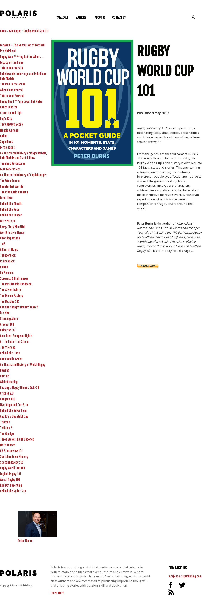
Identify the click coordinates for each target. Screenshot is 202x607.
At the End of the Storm (14, 342)
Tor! (2, 244)
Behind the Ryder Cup (13, 491)
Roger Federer (8, 107)
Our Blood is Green (11, 359)
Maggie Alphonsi (9, 130)
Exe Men (4, 313)
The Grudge (7, 434)
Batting (4, 376)
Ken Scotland (7, 221)
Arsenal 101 (7, 324)
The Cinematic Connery (14, 192)
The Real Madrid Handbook (16, 284)
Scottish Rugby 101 (11, 462)
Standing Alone (9, 319)
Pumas (4, 267)
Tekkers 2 (6, 428)
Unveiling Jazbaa (10, 238)
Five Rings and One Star (14, 405)
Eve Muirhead (8, 51)
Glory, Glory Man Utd (12, 227)
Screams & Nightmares (14, 278)
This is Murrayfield (11, 68)
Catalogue (15, 31)
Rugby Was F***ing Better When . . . (22, 57)
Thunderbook (8, 255)
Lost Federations (10, 169)
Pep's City (6, 119)
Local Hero (6, 198)
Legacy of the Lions (11, 62)
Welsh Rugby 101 (10, 480)
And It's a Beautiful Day (14, 416)
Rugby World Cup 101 (36, 31)
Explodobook (7, 261)
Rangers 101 (7, 399)
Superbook (6, 142)
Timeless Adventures (12, 163)
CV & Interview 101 (11, 451)
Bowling (4, 370)
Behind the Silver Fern (13, 410)
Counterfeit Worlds (11, 186)
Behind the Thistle (11, 204)
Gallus (3, 136)
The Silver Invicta (10, 290)
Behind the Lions (10, 353)
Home (3, 31)
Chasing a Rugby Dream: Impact (19, 307)
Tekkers (5, 422)
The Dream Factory (11, 296)
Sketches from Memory (14, 457)
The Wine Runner (10, 181)
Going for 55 (7, 330)
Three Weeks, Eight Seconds (17, 439)
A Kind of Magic (9, 250)
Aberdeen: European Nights (16, 336)
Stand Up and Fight (11, 113)
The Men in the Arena (12, 84)
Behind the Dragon (11, 215)
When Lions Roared (11, 90)
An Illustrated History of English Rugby (23, 175)
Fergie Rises (7, 147)
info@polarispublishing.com (185, 576)
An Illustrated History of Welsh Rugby (22, 365)
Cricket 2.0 (7, 393)
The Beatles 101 (9, 301)
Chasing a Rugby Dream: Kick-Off (19, 388)
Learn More (57, 593)
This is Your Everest (12, 96)
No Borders (7, 273)
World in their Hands (12, 232)
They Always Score (11, 124)
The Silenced (7, 347)
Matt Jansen (7, 445)
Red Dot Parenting (11, 485)
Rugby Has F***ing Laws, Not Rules (21, 101)
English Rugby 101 (10, 474)
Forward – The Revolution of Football (22, 45)
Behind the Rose (9, 209)
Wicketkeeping (9, 382)
